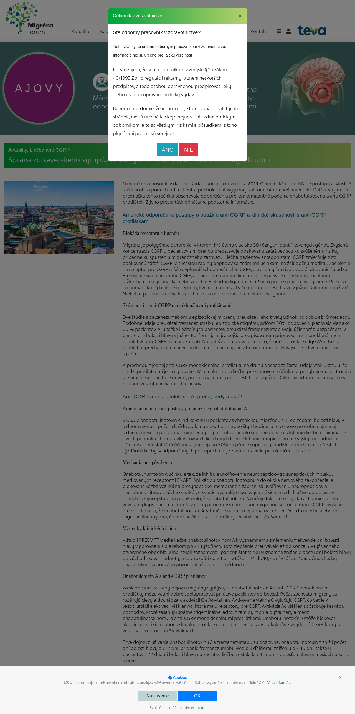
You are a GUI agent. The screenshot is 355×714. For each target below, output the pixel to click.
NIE (188, 150)
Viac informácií (280, 682)
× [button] (340, 677)
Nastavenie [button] (157, 695)
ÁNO (168, 150)
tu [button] (202, 707)
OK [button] (197, 695)
